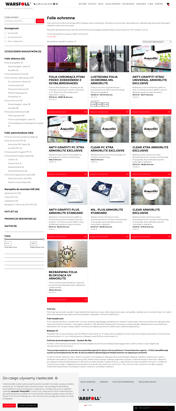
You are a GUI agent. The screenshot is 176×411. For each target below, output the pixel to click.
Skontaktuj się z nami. (159, 408)
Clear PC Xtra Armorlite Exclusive (107, 149)
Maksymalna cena (37, 247)
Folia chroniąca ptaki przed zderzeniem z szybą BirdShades (67, 80)
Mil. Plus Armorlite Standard (107, 211)
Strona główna (8, 8)
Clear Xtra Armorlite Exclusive (150, 149)
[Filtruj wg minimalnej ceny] (7, 243)
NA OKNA (83, 4)
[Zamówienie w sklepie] (157, 41)
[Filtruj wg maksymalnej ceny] (33, 243)
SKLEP (100, 4)
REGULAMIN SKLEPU (147, 382)
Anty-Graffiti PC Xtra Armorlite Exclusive (66, 149)
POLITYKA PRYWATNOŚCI (123, 382)
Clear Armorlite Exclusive (146, 211)
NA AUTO (92, 4)
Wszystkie (9, 405)
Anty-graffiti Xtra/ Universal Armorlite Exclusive (149, 80)
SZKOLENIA (141, 4)
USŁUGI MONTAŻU (113, 4)
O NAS (150, 4)
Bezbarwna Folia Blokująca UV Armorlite (63, 275)
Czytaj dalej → (52, 36)
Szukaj (40, 21)
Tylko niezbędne (27, 405)
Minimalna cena (10, 247)
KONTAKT (159, 4)
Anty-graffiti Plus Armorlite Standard (66, 211)
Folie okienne (18, 8)
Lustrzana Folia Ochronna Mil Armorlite (104, 80)
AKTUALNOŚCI (128, 4)
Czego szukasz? (11, 17)
